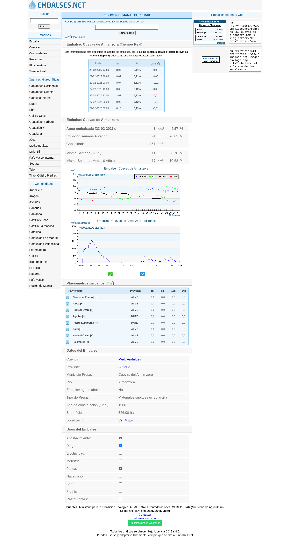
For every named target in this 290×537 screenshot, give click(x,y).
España (34, 41)
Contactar (145, 514)
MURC (135, 316)
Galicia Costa (38, 115)
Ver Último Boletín (75, 37)
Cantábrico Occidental (43, 86)
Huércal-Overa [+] (83, 310)
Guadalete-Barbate (41, 121)
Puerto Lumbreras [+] (85, 322)
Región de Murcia (40, 285)
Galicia (33, 255)
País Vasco (36, 279)
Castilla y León (38, 220)
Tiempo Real (37, 71)
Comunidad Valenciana (44, 244)
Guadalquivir (37, 127)
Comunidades (38, 53)
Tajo (32, 169)
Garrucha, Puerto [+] (85, 297)
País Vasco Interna (41, 157)
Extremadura (37, 250)
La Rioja (34, 267)
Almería (124, 367)
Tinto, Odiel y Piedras (43, 175)
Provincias (36, 59)
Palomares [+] (81, 341)
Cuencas (35, 47)
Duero (33, 103)
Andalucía (35, 190)
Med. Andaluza (39, 145)
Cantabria (35, 214)
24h (184, 290)
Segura (34, 163)
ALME (134, 297)
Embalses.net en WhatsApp (145, 523)
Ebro (32, 109)
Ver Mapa (125, 420)
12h (173, 290)
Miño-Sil (34, 151)
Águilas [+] (79, 316)
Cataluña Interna (40, 97)
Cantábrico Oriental (41, 92)
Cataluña (35, 232)
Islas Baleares (38, 261)
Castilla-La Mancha (41, 226)
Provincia (135, 290)
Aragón (34, 196)
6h (162, 290)
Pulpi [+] (78, 329)
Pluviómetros (37, 65)
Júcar (32, 139)
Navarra (34, 273)
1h (152, 290)
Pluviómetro (76, 290)
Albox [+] (78, 303)
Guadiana (35, 133)
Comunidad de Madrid (43, 238)
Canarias (35, 208)
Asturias (34, 202)
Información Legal (145, 518)
